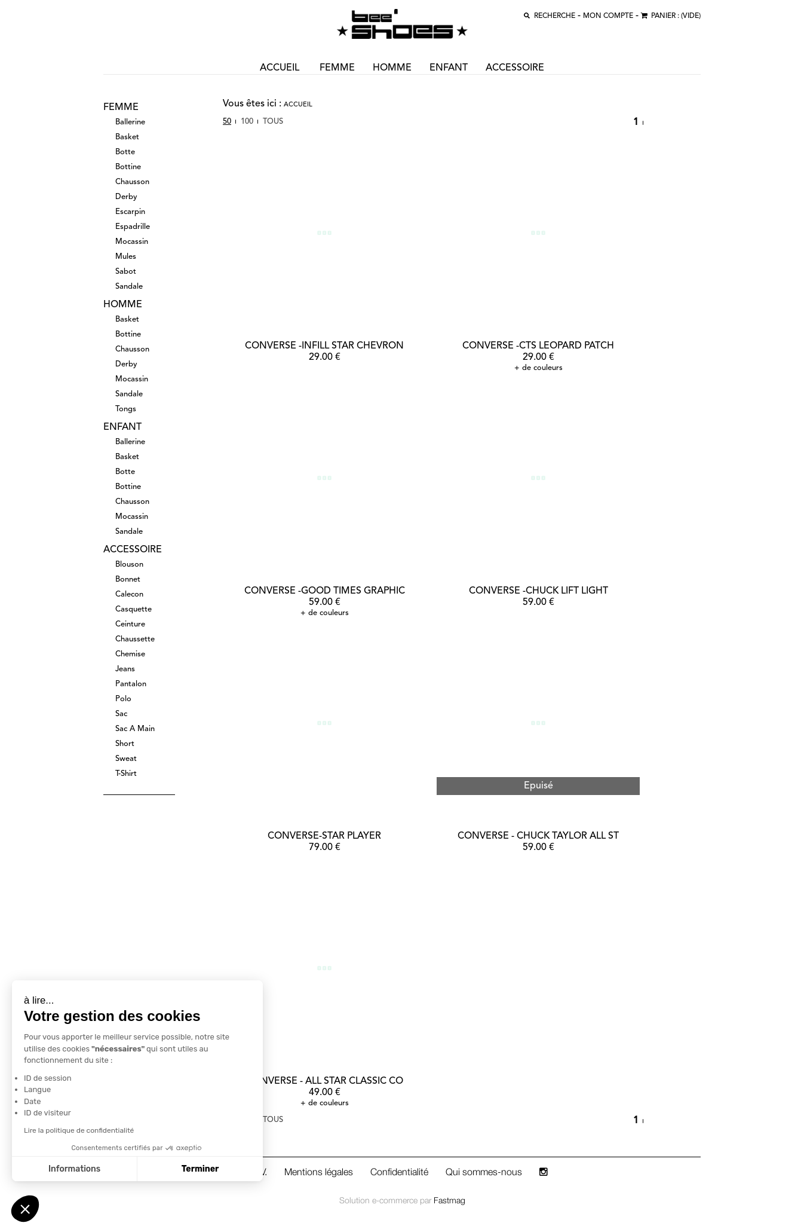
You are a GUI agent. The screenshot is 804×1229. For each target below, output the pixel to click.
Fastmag (449, 1200)
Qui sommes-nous (484, 1171)
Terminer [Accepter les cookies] (198, 1169)
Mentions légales (318, 1171)
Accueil (298, 105)
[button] (25, 1208)
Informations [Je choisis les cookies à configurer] (73, 1169)
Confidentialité (399, 1171)
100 (247, 122)
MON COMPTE (608, 16)
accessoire (515, 68)
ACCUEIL (279, 68)
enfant (448, 68)
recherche (554, 16)
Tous (273, 122)
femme (337, 68)
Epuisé (538, 786)
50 (227, 122)
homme (392, 68)
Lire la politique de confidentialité (78, 1130)
